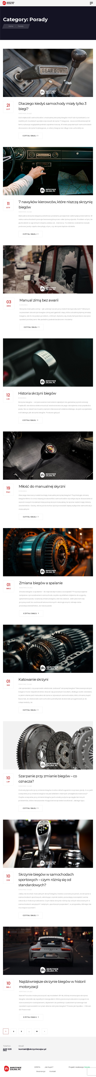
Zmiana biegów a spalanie (40, 583)
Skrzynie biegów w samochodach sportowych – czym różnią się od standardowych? (46, 879)
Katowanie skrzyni (33, 679)
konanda (24, 305)
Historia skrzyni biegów (37, 393)
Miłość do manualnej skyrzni (42, 486)
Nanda (87, 1067)
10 (37, 1031)
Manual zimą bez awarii (39, 300)
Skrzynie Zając (25, 113)
